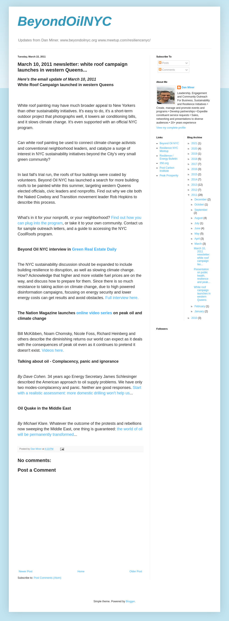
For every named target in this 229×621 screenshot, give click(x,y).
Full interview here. (122, 298)
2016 (194, 169)
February (200, 306)
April (197, 238)
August (198, 218)
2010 (194, 318)
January (199, 311)
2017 (194, 164)
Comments (167, 69)
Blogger (130, 601)
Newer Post (25, 571)
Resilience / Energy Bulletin (168, 157)
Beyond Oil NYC (169, 143)
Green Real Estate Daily (94, 249)
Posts (164, 63)
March (198, 243)
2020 (194, 148)
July (197, 223)
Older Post (135, 571)
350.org (164, 163)
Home (81, 571)
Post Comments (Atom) (47, 577)
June (197, 228)
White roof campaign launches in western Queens (202, 293)
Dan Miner (188, 87)
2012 (194, 189)
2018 (194, 159)
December (200, 199)
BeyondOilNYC (65, 21)
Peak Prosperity (169, 175)
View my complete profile (171, 127)
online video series (94, 313)
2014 (194, 179)
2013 (194, 184)
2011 (194, 194)
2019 (194, 153)
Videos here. (53, 350)
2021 (194, 143)
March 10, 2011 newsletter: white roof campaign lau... (202, 256)
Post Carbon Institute (167, 169)
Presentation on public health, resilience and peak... (202, 276)
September (200, 209)
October (199, 204)
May (197, 233)
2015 (194, 174)
